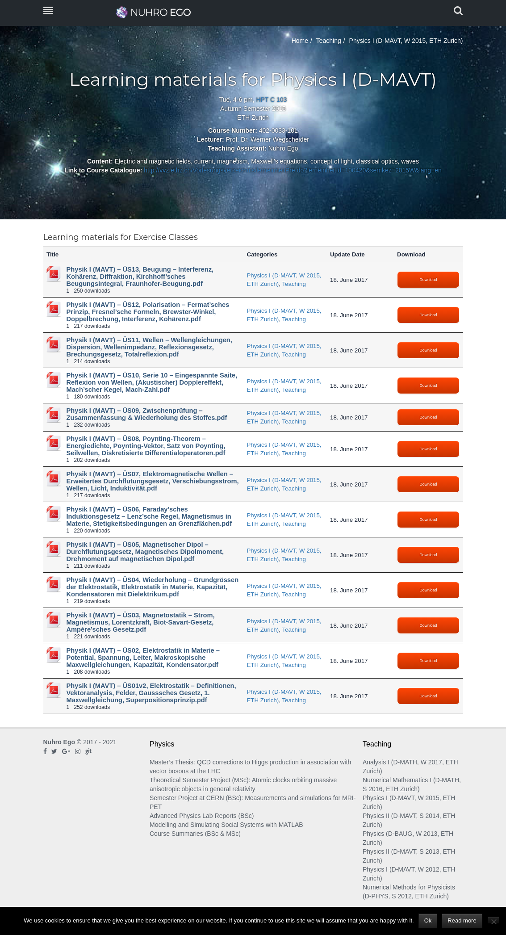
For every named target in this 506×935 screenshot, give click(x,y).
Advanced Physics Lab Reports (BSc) (202, 815)
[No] (493, 920)
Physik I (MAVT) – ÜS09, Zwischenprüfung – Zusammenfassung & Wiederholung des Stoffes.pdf (147, 414)
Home (300, 40)
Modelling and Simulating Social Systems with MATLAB (226, 824)
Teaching (328, 40)
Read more (461, 920)
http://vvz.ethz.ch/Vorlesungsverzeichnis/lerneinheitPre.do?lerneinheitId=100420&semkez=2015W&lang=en (293, 170)
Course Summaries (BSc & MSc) (195, 833)
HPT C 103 (271, 99)
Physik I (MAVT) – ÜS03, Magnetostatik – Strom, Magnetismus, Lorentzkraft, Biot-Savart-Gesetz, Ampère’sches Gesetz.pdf (141, 622)
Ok (428, 920)
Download (428, 279)
